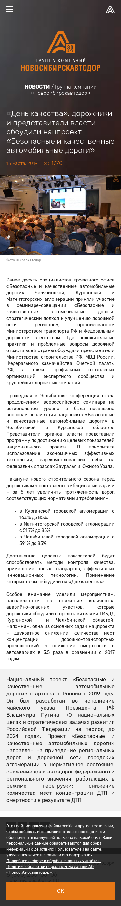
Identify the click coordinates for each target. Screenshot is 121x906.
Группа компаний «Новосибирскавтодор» (64, 90)
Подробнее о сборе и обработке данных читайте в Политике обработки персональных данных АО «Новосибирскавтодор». (53, 867)
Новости (37, 87)
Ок (60, 891)
